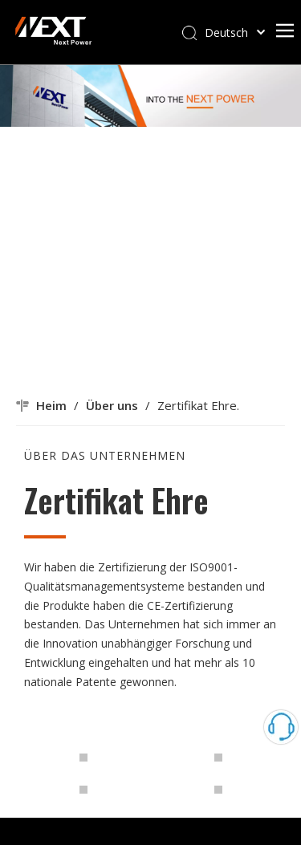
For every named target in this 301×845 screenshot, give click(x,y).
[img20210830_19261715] (29, 712)
